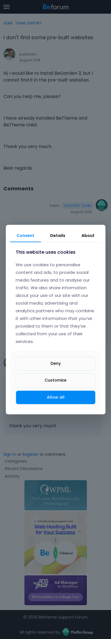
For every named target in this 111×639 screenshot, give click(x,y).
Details (57, 235)
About (88, 235)
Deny (56, 364)
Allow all (55, 397)
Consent (25, 235)
